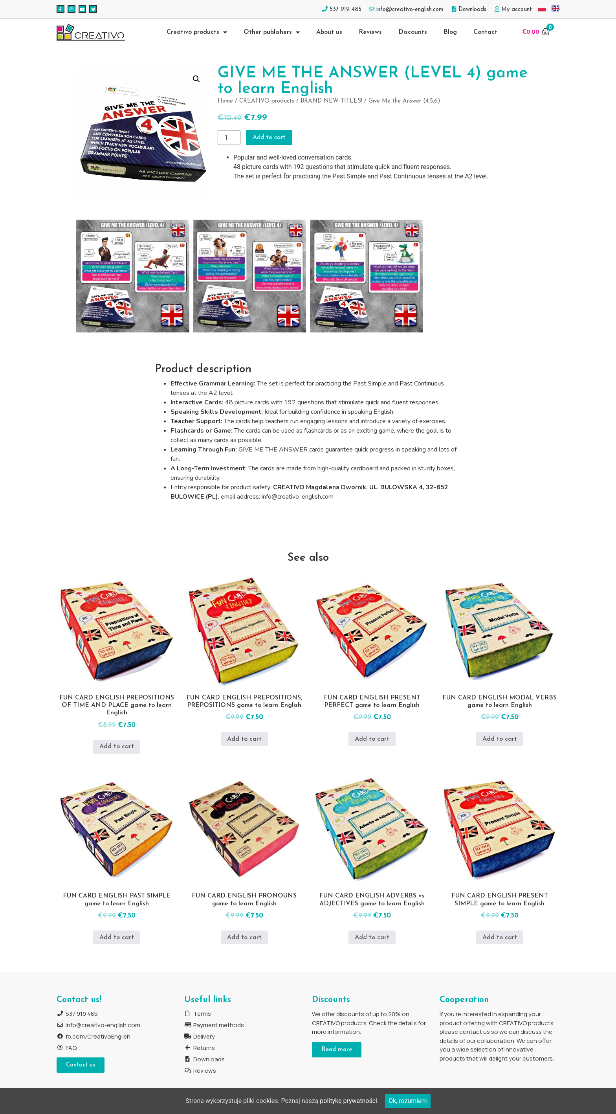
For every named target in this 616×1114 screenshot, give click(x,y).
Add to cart (269, 137)
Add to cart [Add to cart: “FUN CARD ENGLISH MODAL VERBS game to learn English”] (499, 739)
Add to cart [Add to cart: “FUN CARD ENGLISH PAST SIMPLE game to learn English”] (116, 937)
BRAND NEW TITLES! (331, 101)
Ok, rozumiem (408, 1101)
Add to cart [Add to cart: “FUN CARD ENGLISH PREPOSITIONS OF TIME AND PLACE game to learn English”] (116, 746)
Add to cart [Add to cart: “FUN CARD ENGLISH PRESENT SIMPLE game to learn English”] (499, 937)
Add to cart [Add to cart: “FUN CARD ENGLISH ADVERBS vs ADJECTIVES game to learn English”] (372, 937)
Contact (485, 32)
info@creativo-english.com (298, 496)
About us (329, 32)
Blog (450, 32)
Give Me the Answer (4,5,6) (404, 101)
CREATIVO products (266, 101)
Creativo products (197, 32)
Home (225, 101)
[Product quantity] (229, 137)
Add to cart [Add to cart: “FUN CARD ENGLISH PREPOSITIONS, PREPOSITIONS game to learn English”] (244, 739)
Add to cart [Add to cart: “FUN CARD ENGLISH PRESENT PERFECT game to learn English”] (372, 739)
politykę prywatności (348, 1101)
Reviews (370, 32)
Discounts (412, 32)
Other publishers (272, 32)
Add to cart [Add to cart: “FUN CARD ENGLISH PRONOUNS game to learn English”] (244, 937)
